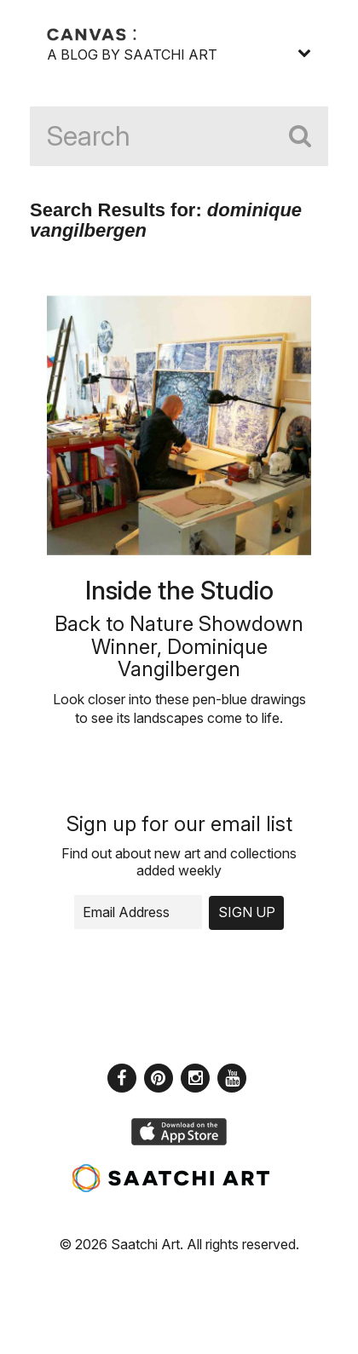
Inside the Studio (179, 590)
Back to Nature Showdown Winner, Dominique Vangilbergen (179, 646)
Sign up (246, 912)
